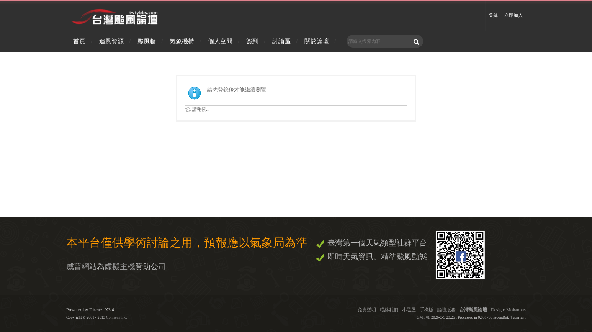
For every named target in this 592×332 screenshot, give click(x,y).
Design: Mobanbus (508, 309)
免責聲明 (367, 309)
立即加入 (513, 15)
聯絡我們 (389, 309)
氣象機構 (182, 41)
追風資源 (111, 41)
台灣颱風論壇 (474, 309)
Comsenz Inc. (116, 317)
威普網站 (81, 266)
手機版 (426, 309)
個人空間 (220, 41)
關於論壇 (316, 41)
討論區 (281, 41)
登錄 (493, 15)
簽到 (252, 41)
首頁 (79, 41)
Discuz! (96, 309)
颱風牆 (146, 41)
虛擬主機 (120, 266)
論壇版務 (446, 309)
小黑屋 (409, 309)
